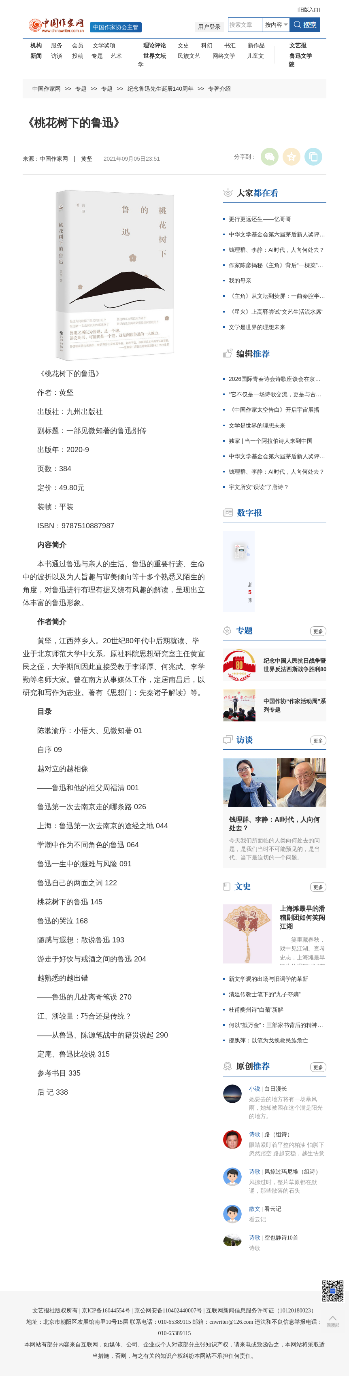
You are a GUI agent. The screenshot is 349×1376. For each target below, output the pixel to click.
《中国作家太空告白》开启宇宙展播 (274, 409)
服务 (56, 45)
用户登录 (209, 27)
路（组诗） (278, 1134)
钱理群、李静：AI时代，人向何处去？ (277, 250)
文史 (183, 45)
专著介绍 (219, 88)
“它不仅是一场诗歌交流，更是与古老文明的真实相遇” (277, 394)
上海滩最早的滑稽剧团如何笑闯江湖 (302, 917)
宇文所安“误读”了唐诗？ (259, 487)
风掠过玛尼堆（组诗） (292, 1172)
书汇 (230, 45)
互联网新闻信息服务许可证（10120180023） (261, 1311)
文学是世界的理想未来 (257, 327)
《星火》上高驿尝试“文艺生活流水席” (276, 311)
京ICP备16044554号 (106, 1311)
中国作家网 (46, 88)
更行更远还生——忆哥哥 (260, 219)
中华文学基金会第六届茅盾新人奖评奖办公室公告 (277, 234)
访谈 (56, 56)
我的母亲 (240, 280)
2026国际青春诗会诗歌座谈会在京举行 (277, 379)
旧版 (309, 10)
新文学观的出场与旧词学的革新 (268, 979)
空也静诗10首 (281, 1238)
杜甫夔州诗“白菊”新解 (256, 1009)
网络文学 (224, 56)
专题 (97, 56)
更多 (318, 631)
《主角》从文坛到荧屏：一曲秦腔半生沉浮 (277, 296)
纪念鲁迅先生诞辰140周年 (161, 88)
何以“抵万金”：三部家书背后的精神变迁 (277, 1025)
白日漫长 (275, 1089)
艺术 (116, 56)
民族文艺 (189, 56)
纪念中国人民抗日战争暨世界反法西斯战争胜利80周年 (295, 665)
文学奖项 (104, 45)
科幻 (207, 45)
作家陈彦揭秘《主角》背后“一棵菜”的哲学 (277, 265)
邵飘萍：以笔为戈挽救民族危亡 (268, 1040)
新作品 (256, 45)
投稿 (77, 56)
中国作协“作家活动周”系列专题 (295, 705)
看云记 (272, 1209)
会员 (77, 45)
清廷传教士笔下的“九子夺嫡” (264, 994)
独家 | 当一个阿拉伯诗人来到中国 (271, 441)
